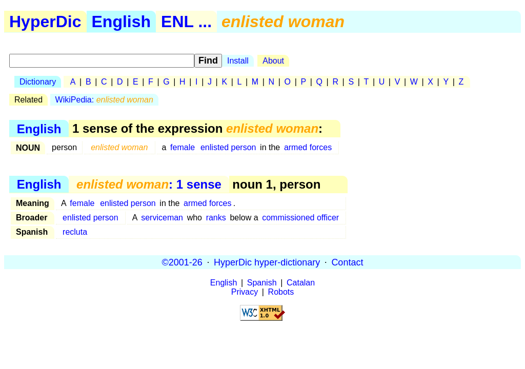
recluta (75, 232)
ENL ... (186, 21)
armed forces (308, 147)
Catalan (301, 282)
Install (238, 60)
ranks (216, 217)
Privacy (244, 292)
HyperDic (45, 21)
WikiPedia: (104, 99)
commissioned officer (300, 217)
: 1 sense (148, 184)
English (121, 21)
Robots (281, 292)
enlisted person (228, 147)
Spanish (262, 282)
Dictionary (37, 81)
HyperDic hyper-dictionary (267, 262)
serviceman (162, 217)
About (273, 60)
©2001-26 (182, 262)
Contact (347, 262)
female (182, 147)
